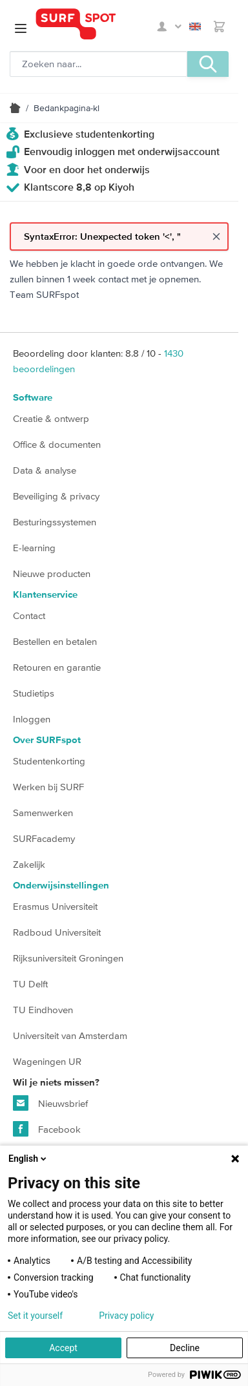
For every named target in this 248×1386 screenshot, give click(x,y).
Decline (185, 1348)
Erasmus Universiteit (55, 906)
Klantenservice (45, 595)
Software (32, 398)
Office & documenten (57, 444)
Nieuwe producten (51, 573)
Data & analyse (44, 470)
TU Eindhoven (43, 1009)
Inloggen (31, 718)
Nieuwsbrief (50, 1103)
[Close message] (216, 236)
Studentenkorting (49, 760)
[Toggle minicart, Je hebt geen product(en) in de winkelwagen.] (219, 26)
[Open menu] (20, 28)
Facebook (47, 1129)
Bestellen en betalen (55, 641)
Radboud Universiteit (57, 932)
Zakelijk (29, 864)
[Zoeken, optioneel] (98, 64)
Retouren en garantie (57, 667)
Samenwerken (43, 812)
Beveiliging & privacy (56, 495)
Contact (29, 615)
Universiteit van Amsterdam (70, 1035)
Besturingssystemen (54, 521)
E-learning (34, 547)
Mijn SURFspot (169, 26)
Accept (63, 1348)
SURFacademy (44, 838)
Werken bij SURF (48, 786)
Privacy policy (126, 1315)
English (195, 26)
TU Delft (30, 983)
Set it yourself (35, 1315)
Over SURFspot (47, 740)
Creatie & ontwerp (51, 418)
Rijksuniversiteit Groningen (68, 957)
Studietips (33, 693)
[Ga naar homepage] (94, 23)
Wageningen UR (47, 1061)
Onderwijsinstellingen (61, 885)
